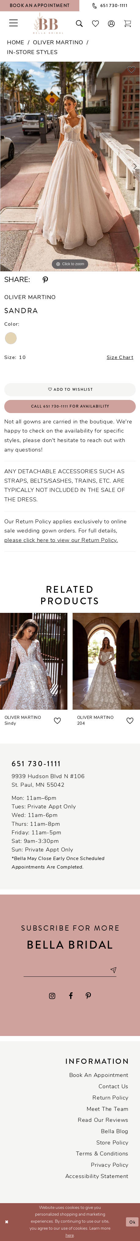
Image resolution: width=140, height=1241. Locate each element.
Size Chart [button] (120, 357)
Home (15, 43)
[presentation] (33, 661)
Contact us (113, 1087)
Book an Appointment (98, 1075)
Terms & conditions (102, 1154)
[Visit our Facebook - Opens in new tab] (70, 996)
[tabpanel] (70, 166)
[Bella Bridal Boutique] (48, 23)
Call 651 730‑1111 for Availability (70, 406)
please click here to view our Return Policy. (61, 541)
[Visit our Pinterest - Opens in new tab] (88, 996)
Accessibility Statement (96, 1177)
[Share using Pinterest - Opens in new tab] (45, 280)
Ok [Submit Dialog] (132, 1222)
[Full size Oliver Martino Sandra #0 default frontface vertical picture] (70, 166)
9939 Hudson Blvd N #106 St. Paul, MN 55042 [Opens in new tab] (48, 781)
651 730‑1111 (36, 764)
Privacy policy (109, 1165)
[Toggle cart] (128, 23)
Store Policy (112, 1143)
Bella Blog (114, 1132)
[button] (111, 23)
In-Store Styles (32, 53)
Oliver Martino (58, 43)
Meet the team (107, 1109)
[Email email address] (70, 970)
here (70, 1236)
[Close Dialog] (7, 1221)
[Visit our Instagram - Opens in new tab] (52, 996)
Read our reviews (103, 1120)
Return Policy (110, 1098)
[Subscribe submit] (113, 970)
